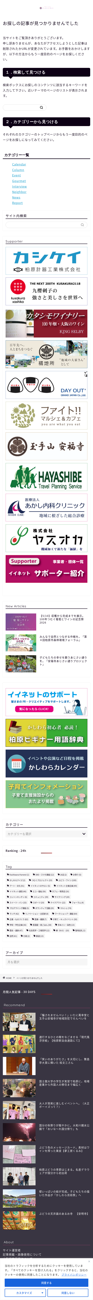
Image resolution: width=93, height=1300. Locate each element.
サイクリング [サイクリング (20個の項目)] (62, 897)
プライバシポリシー (74, 1274)
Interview (19, 186)
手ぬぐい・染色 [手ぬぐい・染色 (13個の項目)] (66, 924)
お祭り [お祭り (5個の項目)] (77, 874)
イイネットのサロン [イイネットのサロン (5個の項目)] (40, 885)
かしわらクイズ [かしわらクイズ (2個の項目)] (17, 880)
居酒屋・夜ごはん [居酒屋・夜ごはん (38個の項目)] (42, 924)
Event (16, 175)
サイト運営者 (12, 1250)
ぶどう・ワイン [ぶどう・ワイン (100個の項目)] (67, 880)
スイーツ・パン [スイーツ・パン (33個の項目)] (18, 902)
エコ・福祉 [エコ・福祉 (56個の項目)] (39, 891)
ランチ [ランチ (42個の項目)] (14, 913)
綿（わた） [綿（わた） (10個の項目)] (62, 930)
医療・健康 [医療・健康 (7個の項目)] (40, 919)
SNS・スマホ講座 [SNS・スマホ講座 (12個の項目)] (44, 874)
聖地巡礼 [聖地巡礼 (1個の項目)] (80, 930)
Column (18, 170)
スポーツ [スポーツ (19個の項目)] (38, 902)
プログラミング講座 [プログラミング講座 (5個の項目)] (19, 908)
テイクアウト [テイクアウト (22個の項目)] (57, 902)
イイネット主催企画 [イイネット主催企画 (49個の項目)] (66, 885)
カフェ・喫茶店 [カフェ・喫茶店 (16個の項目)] (60, 891)
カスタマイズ (24, 1293)
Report (17, 202)
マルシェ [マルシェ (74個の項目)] (65, 908)
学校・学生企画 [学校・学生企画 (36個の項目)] (18, 924)
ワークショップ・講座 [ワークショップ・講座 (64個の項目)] (66, 913)
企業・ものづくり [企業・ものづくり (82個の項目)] (19, 919)
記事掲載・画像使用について (22, 1254)
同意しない (68, 1293)
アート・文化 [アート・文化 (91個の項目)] (17, 885)
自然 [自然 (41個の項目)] (13, 936)
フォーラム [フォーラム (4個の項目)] (78, 902)
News (16, 197)
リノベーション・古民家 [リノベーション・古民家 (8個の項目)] (36, 913)
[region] (46, 1279)
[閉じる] (89, 1261)
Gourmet (19, 181)
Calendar (19, 164)
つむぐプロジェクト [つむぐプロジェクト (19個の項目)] (42, 880)
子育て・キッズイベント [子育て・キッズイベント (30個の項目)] (65, 919)
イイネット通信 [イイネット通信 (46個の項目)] (18, 891)
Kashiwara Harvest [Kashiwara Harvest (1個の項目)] (19, 874)
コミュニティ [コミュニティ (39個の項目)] (40, 897)
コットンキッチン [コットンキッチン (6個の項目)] (18, 897)
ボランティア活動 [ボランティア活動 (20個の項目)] (44, 908)
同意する (46, 1283)
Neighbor (19, 191)
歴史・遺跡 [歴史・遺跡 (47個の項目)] (16, 930)
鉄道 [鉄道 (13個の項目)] (40, 936)
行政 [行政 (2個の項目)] (26, 936)
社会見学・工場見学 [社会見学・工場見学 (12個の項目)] (39, 930)
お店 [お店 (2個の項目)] (63, 874)
